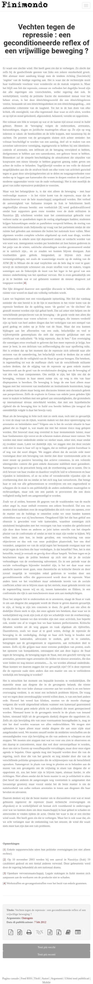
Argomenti (57, 978)
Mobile (46, 982)
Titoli (37, 978)
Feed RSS (26, 978)
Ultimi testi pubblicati (77, 978)
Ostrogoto (27, 918)
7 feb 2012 (40, 922)
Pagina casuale (10, 978)
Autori (45, 978)
